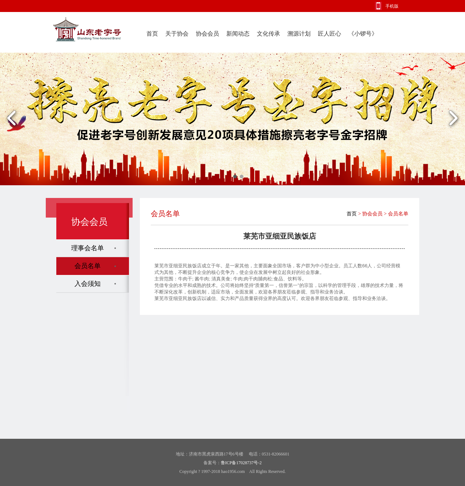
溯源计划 (299, 34)
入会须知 (87, 283)
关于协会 (177, 34)
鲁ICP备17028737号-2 (241, 462)
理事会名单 (87, 248)
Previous (12, 119)
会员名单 (87, 266)
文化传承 (268, 34)
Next (453, 119)
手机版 (392, 6)
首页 (152, 34)
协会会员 (207, 34)
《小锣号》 (362, 34)
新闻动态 (238, 34)
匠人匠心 (329, 34)
